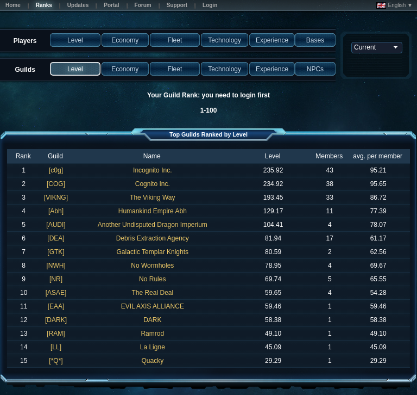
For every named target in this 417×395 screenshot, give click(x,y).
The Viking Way (152, 197)
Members (329, 156)
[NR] (55, 279)
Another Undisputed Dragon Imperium (152, 225)
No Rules (152, 279)
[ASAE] (56, 293)
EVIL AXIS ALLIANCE (152, 306)
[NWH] (55, 265)
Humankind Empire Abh (152, 211)
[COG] (56, 184)
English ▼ (394, 5)
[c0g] (56, 170)
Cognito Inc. (152, 184)
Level (273, 156)
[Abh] (56, 211)
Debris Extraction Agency (152, 238)
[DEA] (55, 238)
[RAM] (56, 333)
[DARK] (56, 320)
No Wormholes (152, 265)
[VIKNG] (56, 197)
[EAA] (56, 306)
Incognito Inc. (152, 170)
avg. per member (377, 156)
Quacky (152, 361)
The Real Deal (152, 293)
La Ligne (152, 347)
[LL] (55, 347)
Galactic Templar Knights (153, 252)
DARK (152, 320)
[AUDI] (55, 225)
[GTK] (55, 252)
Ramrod (152, 333)
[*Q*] (55, 361)
